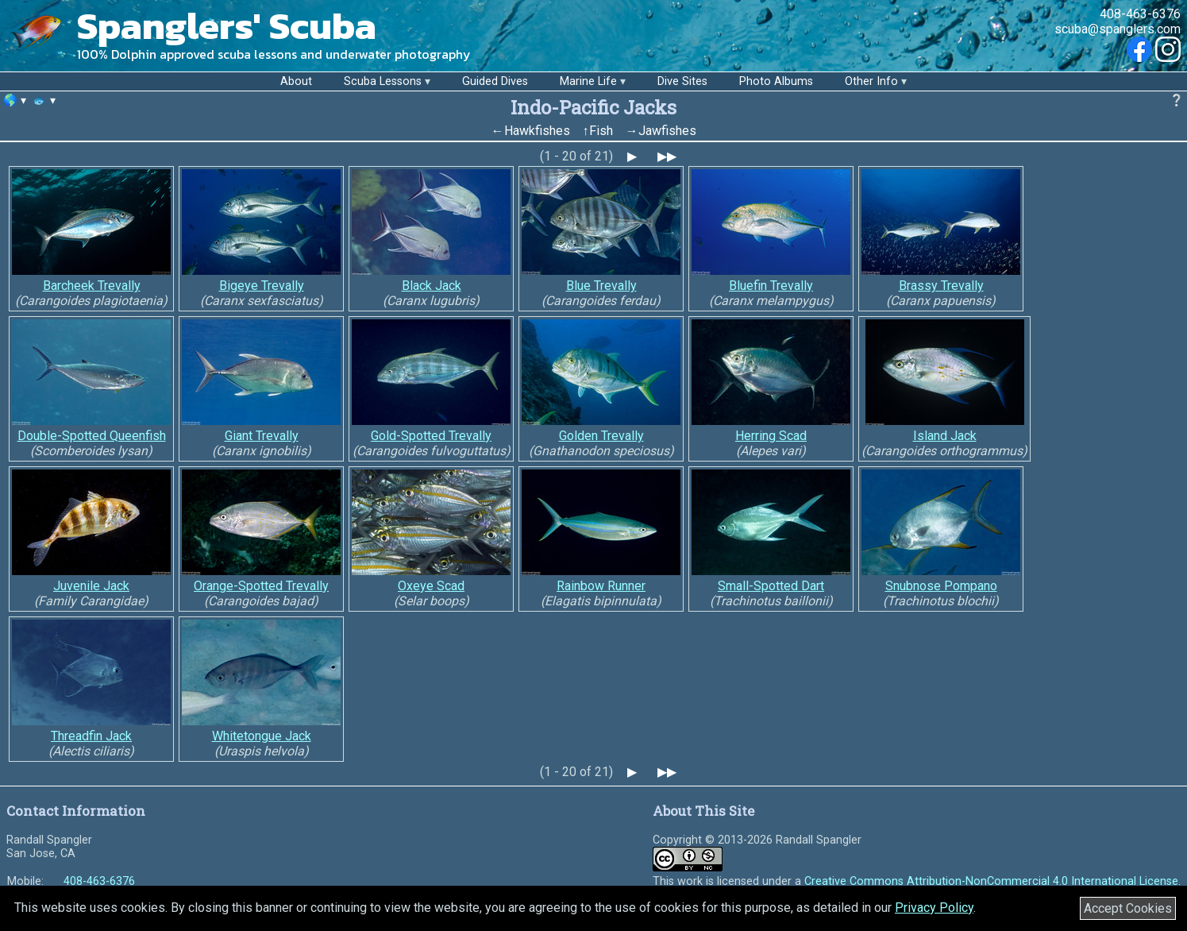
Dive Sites (682, 81)
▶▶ (666, 156)
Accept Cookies (1128, 908)
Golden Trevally (601, 435)
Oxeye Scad (431, 585)
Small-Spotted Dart (771, 585)
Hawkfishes (537, 130)
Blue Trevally (601, 285)
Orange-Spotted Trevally (261, 585)
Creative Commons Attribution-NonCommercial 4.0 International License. (992, 881)
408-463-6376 (1140, 13)
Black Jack (431, 285)
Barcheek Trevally (92, 285)
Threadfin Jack (91, 736)
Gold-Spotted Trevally (431, 435)
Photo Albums (776, 81)
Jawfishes (667, 130)
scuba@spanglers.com (1117, 29)
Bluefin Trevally (771, 285)
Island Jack (945, 435)
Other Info (871, 81)
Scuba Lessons (383, 81)
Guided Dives (495, 81)
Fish (601, 130)
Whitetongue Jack (261, 736)
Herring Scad (771, 435)
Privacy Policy (934, 907)
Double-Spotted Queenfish (91, 435)
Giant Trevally (262, 435)
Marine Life (588, 81)
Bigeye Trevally (261, 285)
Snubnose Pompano (941, 585)
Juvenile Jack (91, 585)
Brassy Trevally (941, 285)
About (296, 81)
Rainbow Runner (601, 585)
